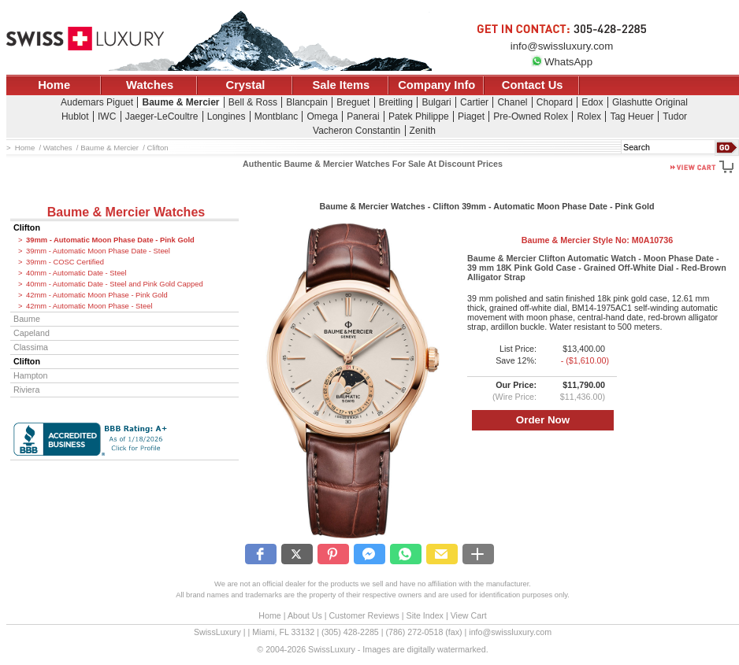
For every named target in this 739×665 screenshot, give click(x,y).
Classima (30, 347)
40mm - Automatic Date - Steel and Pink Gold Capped (114, 284)
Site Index (425, 615)
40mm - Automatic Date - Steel (76, 273)
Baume (26, 318)
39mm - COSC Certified (65, 262)
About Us (305, 615)
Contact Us (532, 85)
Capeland (31, 333)
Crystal (246, 85)
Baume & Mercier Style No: (597, 240)
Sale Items (341, 85)
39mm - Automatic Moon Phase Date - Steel (98, 251)
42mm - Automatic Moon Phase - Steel (89, 306)
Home (54, 85)
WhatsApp (561, 62)
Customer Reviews (364, 615)
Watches (149, 85)
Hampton (30, 375)
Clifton (26, 227)
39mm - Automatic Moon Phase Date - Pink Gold (110, 240)
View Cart (469, 615)
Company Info (436, 85)
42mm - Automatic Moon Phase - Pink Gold (97, 295)
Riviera (26, 389)
